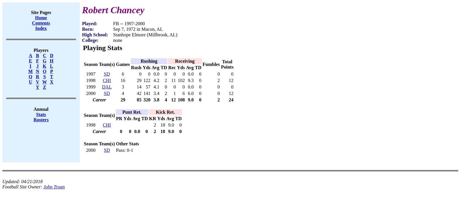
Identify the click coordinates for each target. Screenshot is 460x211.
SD (107, 74)
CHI (107, 80)
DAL (107, 86)
